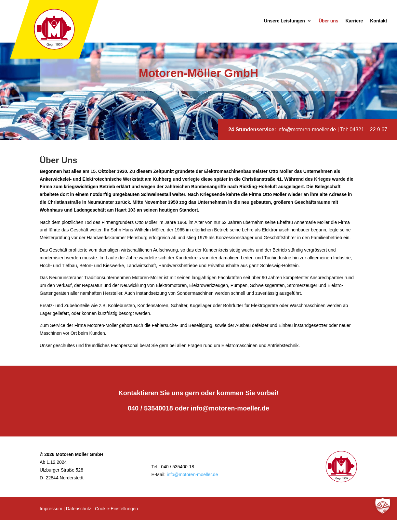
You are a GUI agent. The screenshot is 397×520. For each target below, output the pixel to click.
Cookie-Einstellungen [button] (116, 508)
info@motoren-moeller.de (306, 129)
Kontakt (378, 21)
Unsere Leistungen (284, 21)
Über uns (328, 21)
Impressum (51, 508)
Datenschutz (78, 508)
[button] (382, 505)
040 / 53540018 (150, 408)
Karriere (354, 21)
